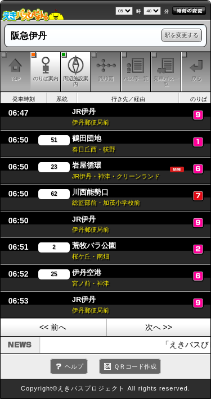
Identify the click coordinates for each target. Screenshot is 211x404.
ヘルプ (74, 366)
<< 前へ (52, 327)
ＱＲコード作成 (135, 366)
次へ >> (158, 327)
